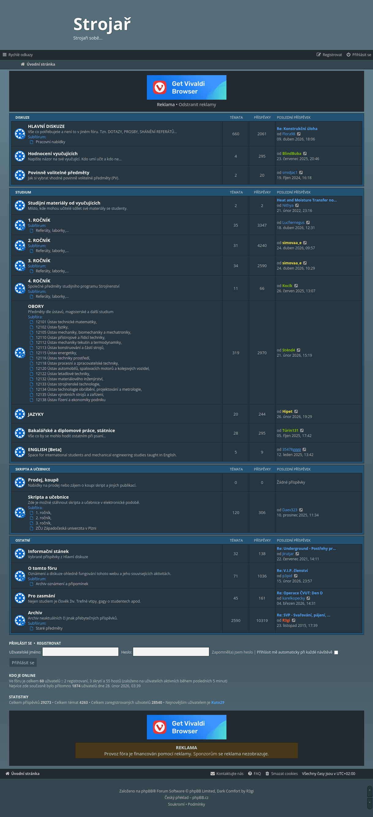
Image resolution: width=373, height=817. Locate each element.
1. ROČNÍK (39, 220)
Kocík (287, 285)
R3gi (286, 620)
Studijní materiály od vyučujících (64, 203)
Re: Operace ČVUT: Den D (300, 593)
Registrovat (49, 643)
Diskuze (23, 117)
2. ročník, (41, 518)
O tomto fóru (42, 568)
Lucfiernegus (293, 222)
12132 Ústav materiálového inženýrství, (67, 379)
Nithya (288, 205)
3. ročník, (41, 523)
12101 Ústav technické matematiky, (64, 322)
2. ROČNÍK (39, 240)
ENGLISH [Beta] (45, 449)
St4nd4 (288, 350)
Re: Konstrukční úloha (297, 128)
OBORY (36, 306)
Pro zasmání (41, 596)
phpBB (147, 791)
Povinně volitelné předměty (58, 172)
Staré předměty (46, 628)
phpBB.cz (200, 797)
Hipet (287, 411)
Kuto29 (218, 702)
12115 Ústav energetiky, (54, 353)
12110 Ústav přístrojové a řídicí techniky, (68, 337)
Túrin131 (290, 430)
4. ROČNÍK (39, 281)
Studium (23, 192)
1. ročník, (41, 512)
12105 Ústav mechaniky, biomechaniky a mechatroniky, (81, 332)
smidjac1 (290, 172)
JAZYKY (36, 414)
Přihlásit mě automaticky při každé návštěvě (297, 652)
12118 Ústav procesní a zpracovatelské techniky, (75, 363)
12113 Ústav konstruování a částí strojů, (67, 347)
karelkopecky (293, 598)
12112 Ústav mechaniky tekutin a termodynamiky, (76, 342)
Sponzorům (205, 753)
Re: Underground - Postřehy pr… (306, 548)
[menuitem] (358, 54)
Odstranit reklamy (197, 104)
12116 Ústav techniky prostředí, (60, 358)
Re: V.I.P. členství (292, 570)
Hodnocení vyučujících (53, 153)
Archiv (35, 612)
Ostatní (23, 540)
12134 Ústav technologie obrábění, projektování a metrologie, (86, 389)
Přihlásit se (20, 643)
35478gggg (291, 449)
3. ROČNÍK (39, 260)
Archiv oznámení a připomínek (59, 583)
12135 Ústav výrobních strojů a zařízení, (67, 394)
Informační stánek (48, 551)
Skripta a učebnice (33, 469)
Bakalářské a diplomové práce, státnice (71, 430)
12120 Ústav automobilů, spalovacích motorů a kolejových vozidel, (90, 368)
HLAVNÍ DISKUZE (46, 126)
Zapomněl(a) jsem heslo (232, 652)
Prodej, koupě (43, 480)
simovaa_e (292, 242)
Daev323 (289, 509)
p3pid (287, 575)
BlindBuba (291, 153)
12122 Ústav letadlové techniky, (60, 373)
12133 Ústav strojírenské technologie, (65, 384)
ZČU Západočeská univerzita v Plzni (63, 528)
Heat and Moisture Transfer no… (307, 200)
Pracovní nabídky (48, 142)
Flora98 (288, 133)
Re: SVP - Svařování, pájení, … (303, 615)
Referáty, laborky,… (50, 230)
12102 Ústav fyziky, (49, 327)
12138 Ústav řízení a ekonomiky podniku (68, 399)
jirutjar (288, 553)
